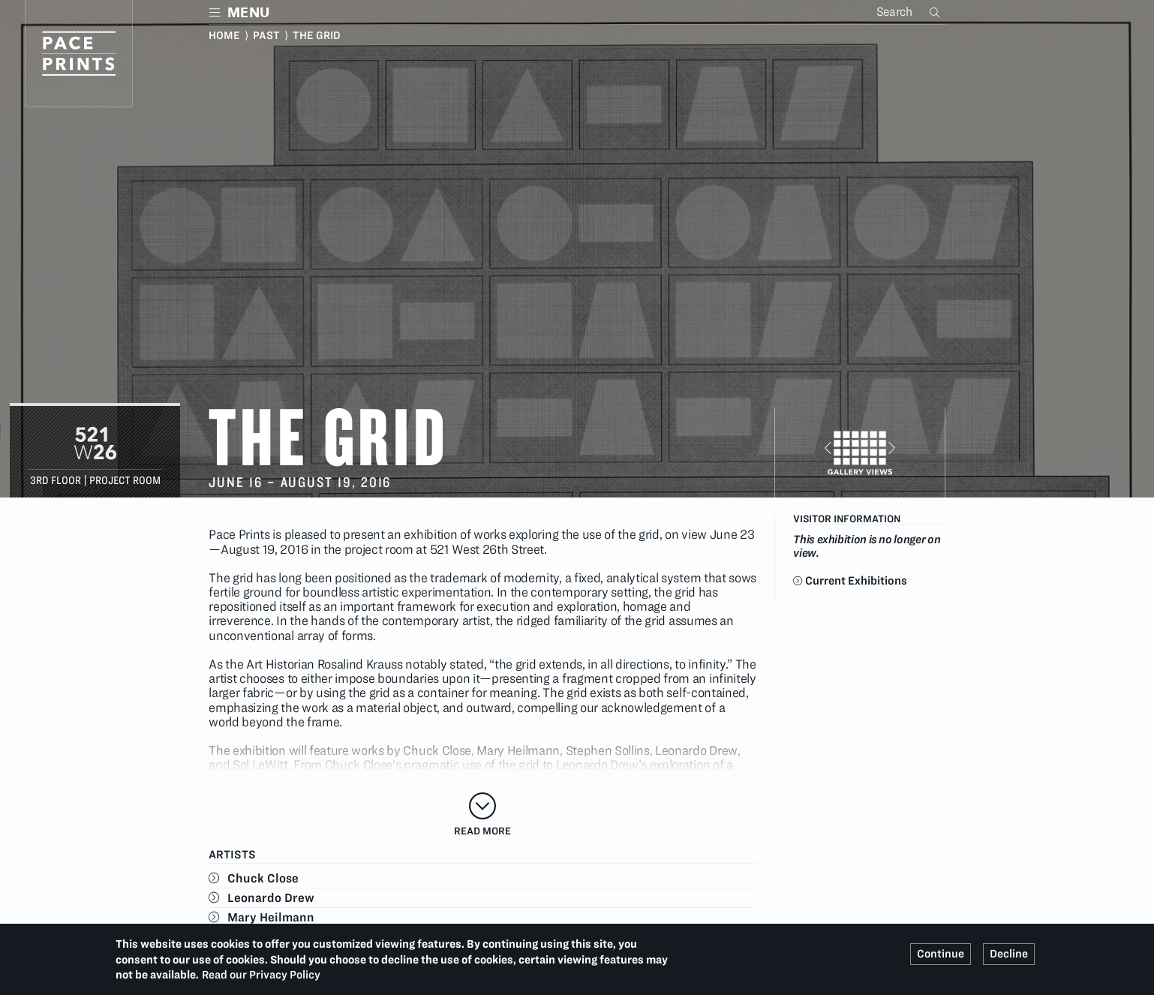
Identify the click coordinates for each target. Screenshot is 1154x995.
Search (936, 12)
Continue (940, 954)
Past (266, 35)
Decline (1009, 954)
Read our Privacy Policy (261, 975)
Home (224, 35)
